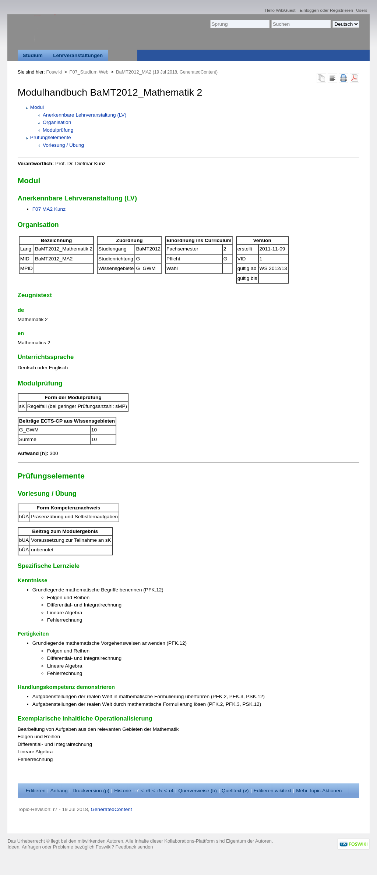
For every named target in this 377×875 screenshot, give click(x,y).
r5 (159, 790)
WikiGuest (285, 10)
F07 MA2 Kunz (49, 209)
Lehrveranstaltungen (78, 55)
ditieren (36, 790)
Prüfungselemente (50, 137)
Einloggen (309, 10)
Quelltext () (235, 790)
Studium (32, 55)
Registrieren (341, 10)
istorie (122, 790)
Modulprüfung (58, 130)
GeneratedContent (198, 72)
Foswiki (54, 72)
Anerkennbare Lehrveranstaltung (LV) (84, 115)
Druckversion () (91, 790)
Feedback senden (134, 847)
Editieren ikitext (272, 790)
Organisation (57, 122)
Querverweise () (197, 790)
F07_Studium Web (89, 72)
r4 (171, 790)
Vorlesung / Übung (63, 145)
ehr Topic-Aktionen (319, 790)
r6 (148, 790)
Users (361, 10)
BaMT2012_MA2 (133, 72)
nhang (59, 790)
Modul (37, 107)
